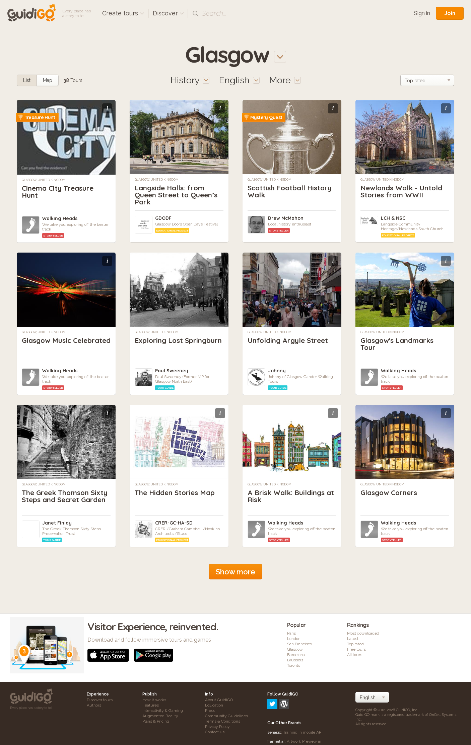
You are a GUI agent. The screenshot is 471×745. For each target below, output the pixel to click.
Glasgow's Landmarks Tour (399, 344)
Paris (291, 633)
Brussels (295, 660)
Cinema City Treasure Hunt (59, 191)
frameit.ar (276, 712)
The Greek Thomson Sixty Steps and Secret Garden (62, 499)
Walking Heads (59, 218)
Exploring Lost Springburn (160, 344)
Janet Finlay (57, 523)
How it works (154, 699)
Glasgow (295, 649)
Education (214, 705)
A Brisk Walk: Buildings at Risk (288, 496)
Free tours (356, 649)
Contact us (214, 732)
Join (449, 13)
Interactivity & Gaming (162, 710)
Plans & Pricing (155, 721)
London (293, 638)
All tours (354, 654)
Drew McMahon (286, 218)
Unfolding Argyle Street (289, 340)
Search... (214, 13)
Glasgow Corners (390, 492)
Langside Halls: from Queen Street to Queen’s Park (178, 194)
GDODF (163, 218)
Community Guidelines (226, 716)
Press (210, 710)
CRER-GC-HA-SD (174, 523)
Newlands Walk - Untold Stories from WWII (403, 191)
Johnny (277, 371)
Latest (352, 638)
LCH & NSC (393, 218)
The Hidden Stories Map (177, 492)
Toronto (293, 665)
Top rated (355, 644)
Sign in (422, 13)
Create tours (123, 13)
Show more (235, 571)
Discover (168, 13)
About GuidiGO (219, 699)
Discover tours (100, 699)
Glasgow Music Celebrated (48, 344)
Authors (94, 705)
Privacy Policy (217, 726)
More (285, 80)
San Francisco (299, 644)
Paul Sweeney (171, 371)
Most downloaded (363, 633)
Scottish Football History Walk (292, 191)
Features (150, 705)
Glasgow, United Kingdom (44, 180)
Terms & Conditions (222, 721)
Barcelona (296, 654)
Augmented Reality (160, 716)
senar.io (274, 703)
